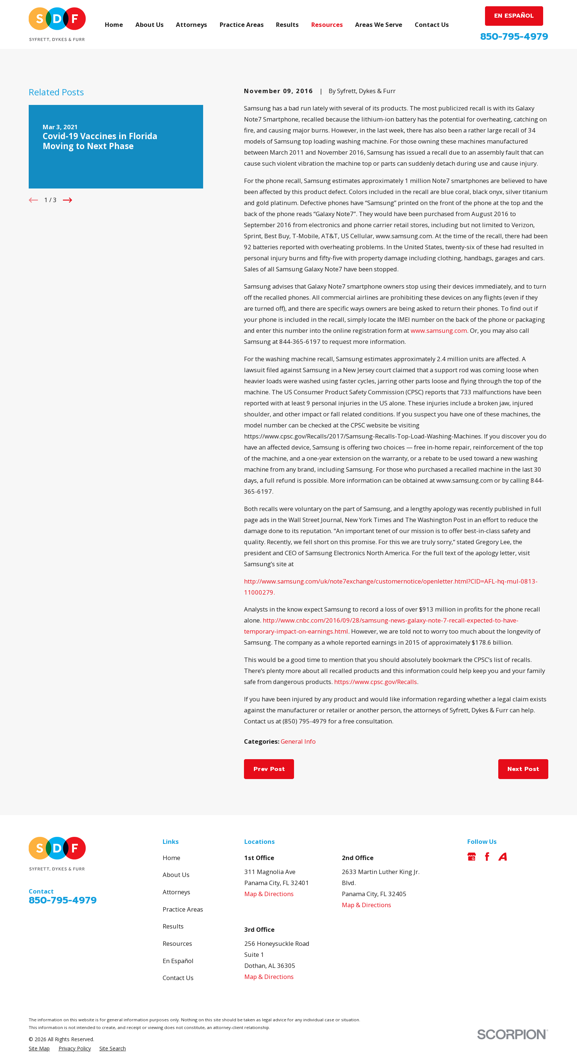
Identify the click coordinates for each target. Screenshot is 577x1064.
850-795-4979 (514, 36)
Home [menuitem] (114, 24)
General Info (298, 741)
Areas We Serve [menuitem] (378, 24)
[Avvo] (502, 856)
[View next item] (67, 200)
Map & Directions (269, 893)
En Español (178, 960)
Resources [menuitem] (327, 24)
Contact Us (178, 977)
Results (173, 926)
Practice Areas (183, 909)
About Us (176, 874)
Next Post (523, 769)
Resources (177, 943)
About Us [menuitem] (149, 24)
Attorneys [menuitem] (191, 24)
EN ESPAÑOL (514, 15)
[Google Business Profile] (471, 856)
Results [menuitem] (287, 24)
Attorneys (176, 892)
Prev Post (269, 769)
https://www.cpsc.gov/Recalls (375, 681)
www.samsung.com (439, 330)
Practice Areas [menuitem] (242, 24)
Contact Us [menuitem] (432, 24)
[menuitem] (39, 1048)
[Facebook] (487, 856)
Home (171, 857)
